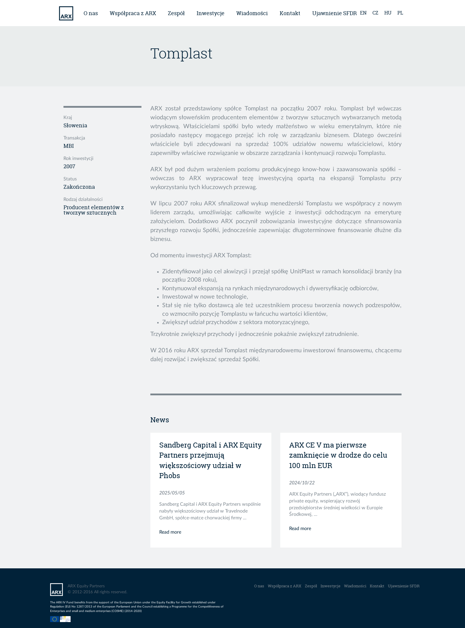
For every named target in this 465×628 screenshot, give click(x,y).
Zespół (176, 13)
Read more (170, 532)
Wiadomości (252, 13)
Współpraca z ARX (133, 13)
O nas (91, 13)
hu (387, 12)
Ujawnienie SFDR (334, 13)
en (363, 12)
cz (375, 12)
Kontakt (290, 13)
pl (400, 12)
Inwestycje (210, 13)
